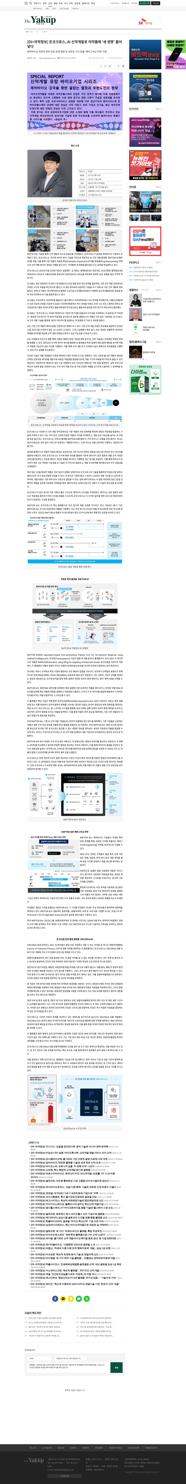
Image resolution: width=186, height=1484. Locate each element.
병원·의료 (58, 3)
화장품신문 (125, 3)
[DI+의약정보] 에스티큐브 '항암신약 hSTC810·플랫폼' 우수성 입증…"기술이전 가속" (74, 1278)
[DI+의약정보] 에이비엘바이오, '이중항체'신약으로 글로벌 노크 (63, 1244)
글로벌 (77, 3)
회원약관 (85, 1447)
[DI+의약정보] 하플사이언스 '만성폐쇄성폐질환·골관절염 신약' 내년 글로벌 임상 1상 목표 (76, 1264)
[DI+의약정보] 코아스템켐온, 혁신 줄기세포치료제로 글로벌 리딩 (64, 1197)
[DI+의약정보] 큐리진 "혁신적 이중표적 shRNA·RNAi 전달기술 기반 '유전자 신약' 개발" (75, 1284)
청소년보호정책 (133, 1447)
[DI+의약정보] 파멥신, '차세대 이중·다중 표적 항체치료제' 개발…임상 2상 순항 (71, 1248)
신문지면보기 (115, 3)
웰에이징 (86, 3)
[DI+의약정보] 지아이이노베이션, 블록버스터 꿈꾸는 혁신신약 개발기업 (67, 1204)
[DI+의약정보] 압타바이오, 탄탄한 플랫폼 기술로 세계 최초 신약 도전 (66, 1162)
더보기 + (158, 109)
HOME (29, 32)
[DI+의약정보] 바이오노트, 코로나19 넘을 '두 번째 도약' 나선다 (63, 1166)
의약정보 (134, 3)
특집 (93, 3)
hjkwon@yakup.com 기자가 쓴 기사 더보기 (57, 58)
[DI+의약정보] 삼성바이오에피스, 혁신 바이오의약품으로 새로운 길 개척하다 (70, 1225)
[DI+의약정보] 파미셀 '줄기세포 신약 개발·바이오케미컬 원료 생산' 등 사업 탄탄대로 (74, 1238)
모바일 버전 (65, 1476)
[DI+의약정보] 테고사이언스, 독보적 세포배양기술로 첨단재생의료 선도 (67, 1200)
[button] (143, 359)
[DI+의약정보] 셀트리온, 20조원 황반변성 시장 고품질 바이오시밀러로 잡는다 (70, 1181)
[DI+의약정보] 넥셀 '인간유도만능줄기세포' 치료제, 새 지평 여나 (64, 1274)
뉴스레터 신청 (144, 3)
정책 (45, 3)
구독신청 (156, 3)
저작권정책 (99, 1447)
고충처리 (73, 1447)
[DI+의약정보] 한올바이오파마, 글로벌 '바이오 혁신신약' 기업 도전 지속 (67, 1221)
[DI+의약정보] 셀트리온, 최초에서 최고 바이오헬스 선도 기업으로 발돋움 (68, 1214)
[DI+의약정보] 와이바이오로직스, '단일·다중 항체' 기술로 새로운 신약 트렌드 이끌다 (74, 1187)
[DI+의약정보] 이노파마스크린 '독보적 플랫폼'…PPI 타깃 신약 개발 (65, 1270)
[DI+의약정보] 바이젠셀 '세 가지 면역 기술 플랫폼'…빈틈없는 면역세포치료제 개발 (73, 1258)
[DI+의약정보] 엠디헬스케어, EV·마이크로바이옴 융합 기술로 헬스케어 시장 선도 (72, 1207)
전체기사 (37, 3)
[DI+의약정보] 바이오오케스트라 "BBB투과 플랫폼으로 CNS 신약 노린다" (69, 1234)
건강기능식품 (64, 8)
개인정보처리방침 (115, 1447)
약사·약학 (68, 3)
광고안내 (60, 1447)
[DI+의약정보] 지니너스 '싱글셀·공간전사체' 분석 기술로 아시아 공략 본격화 (70, 1146)
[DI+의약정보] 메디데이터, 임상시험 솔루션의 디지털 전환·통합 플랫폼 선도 (69, 1217)
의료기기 (75, 8)
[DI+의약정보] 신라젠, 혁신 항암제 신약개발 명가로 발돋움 (61, 1170)
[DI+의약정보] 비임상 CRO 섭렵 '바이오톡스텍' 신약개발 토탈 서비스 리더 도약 (71, 1153)
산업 (50, 4)
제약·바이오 (37, 8)
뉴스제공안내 (47, 1447)
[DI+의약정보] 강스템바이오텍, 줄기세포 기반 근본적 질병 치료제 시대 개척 (69, 1159)
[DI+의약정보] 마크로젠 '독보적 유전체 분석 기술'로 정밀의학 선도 (65, 1254)
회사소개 (32, 1447)
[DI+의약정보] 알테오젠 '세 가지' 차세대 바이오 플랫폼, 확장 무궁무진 (66, 1231)
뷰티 (54, 8)
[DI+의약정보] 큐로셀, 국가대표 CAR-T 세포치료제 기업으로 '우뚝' (65, 1193)
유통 (47, 8)
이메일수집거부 (151, 1447)
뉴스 (37, 32)
